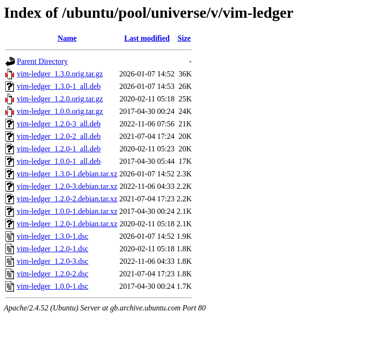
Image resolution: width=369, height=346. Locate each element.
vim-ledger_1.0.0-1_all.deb (59, 161)
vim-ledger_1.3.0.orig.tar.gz (60, 74)
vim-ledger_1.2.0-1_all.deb (59, 149)
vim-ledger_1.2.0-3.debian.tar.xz (67, 186)
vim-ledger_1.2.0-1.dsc (52, 249)
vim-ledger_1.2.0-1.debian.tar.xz (67, 224)
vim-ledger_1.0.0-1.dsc (52, 286)
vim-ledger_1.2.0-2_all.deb (59, 136)
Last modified (147, 38)
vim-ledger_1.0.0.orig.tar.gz (60, 111)
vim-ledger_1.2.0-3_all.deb (59, 124)
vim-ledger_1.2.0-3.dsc (52, 261)
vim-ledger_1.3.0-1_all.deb (59, 86)
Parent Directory (42, 61)
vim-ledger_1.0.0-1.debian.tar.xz (67, 211)
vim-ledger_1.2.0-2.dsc (52, 274)
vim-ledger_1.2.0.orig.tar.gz (60, 99)
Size (184, 38)
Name (67, 38)
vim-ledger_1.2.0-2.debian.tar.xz (67, 199)
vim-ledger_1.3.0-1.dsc (52, 236)
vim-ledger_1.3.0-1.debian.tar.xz (67, 174)
